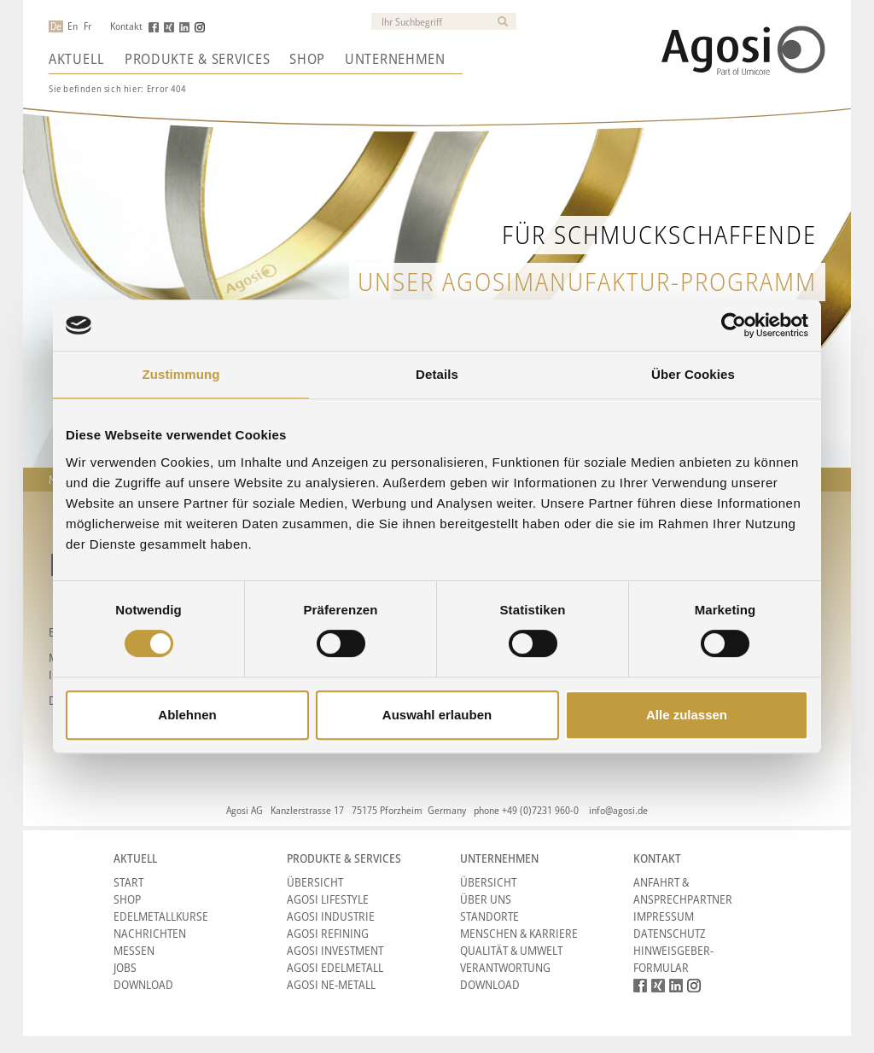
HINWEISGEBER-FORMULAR (673, 958)
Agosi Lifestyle (328, 899)
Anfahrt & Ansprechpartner (682, 890)
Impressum (663, 916)
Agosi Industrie (331, 916)
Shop (307, 59)
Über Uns (485, 899)
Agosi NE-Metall (331, 984)
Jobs (125, 967)
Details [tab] (437, 374)
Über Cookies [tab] (693, 374)
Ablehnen (187, 714)
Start (128, 882)
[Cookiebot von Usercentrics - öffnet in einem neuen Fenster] (733, 325)
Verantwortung (505, 967)
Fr (87, 26)
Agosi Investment (335, 950)
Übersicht (315, 882)
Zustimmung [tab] (181, 374)
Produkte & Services (197, 59)
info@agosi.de (618, 810)
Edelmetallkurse (161, 916)
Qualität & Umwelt (511, 950)
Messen (134, 950)
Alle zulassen (686, 714)
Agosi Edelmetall (335, 967)
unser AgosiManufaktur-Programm (587, 281)
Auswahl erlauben (437, 714)
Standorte (489, 916)
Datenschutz (669, 933)
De (55, 26)
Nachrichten (150, 933)
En (72, 26)
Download (143, 984)
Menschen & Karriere (519, 933)
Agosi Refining (328, 933)
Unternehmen (395, 59)
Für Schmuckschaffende (659, 234)
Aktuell (77, 59)
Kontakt (126, 26)
